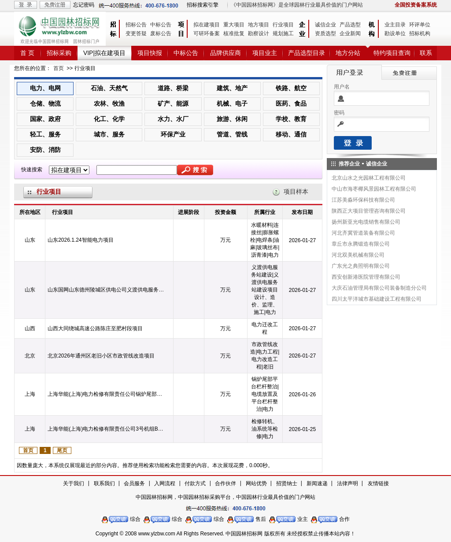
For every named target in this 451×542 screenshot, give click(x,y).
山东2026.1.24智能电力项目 (80, 240)
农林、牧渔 (109, 103)
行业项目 (283, 25)
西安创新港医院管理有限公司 (366, 277)
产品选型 (350, 25)
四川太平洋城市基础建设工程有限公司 (376, 299)
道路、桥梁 (173, 88)
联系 (426, 52)
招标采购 (59, 52)
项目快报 (149, 52)
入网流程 (164, 483)
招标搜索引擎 (202, 5)
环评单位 (419, 25)
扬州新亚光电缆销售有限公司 (366, 222)
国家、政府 (45, 118)
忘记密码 (83, 5)
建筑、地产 (232, 88)
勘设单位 (395, 33)
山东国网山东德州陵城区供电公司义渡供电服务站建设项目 (107, 290)
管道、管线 (232, 134)
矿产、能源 (173, 103)
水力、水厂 (173, 118)
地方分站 (348, 52)
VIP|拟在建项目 (104, 52)
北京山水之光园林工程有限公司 (369, 178)
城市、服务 (109, 134)
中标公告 (160, 25)
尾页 (62, 450)
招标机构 (419, 33)
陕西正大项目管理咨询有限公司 (369, 211)
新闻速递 (317, 483)
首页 (58, 68)
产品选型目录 (306, 52)
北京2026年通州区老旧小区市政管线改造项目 (101, 356)
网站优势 (256, 483)
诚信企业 (325, 25)
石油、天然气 (109, 88)
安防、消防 (45, 149)
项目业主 (264, 52)
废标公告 (160, 33)
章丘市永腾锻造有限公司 (361, 244)
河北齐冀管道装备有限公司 (363, 233)
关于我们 (73, 483)
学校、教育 (291, 118)
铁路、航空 (291, 88)
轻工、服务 (45, 134)
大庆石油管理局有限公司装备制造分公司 (379, 288)
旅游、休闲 (232, 118)
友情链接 (378, 483)
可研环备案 (206, 33)
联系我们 (104, 483)
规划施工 (283, 33)
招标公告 (136, 25)
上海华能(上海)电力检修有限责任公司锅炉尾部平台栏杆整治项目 (107, 394)
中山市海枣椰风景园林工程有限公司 (374, 189)
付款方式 (195, 483)
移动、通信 (291, 134)
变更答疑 (136, 33)
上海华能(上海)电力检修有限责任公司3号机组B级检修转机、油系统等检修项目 (107, 429)
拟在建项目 (206, 25)
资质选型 (325, 33)
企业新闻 (350, 33)
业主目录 (395, 25)
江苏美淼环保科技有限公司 (363, 200)
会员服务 (134, 483)
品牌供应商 (225, 52)
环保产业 (173, 134)
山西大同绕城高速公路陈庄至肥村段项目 (95, 328)
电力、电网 (45, 88)
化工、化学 (109, 118)
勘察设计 (258, 33)
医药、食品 (291, 103)
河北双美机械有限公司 (358, 255)
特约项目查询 (391, 52)
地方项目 (258, 25)
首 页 (27, 52)
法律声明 (347, 483)
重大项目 (233, 25)
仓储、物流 (45, 103)
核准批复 (233, 33)
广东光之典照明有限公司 (361, 266)
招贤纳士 (286, 483)
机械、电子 (232, 103)
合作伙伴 (225, 483)
